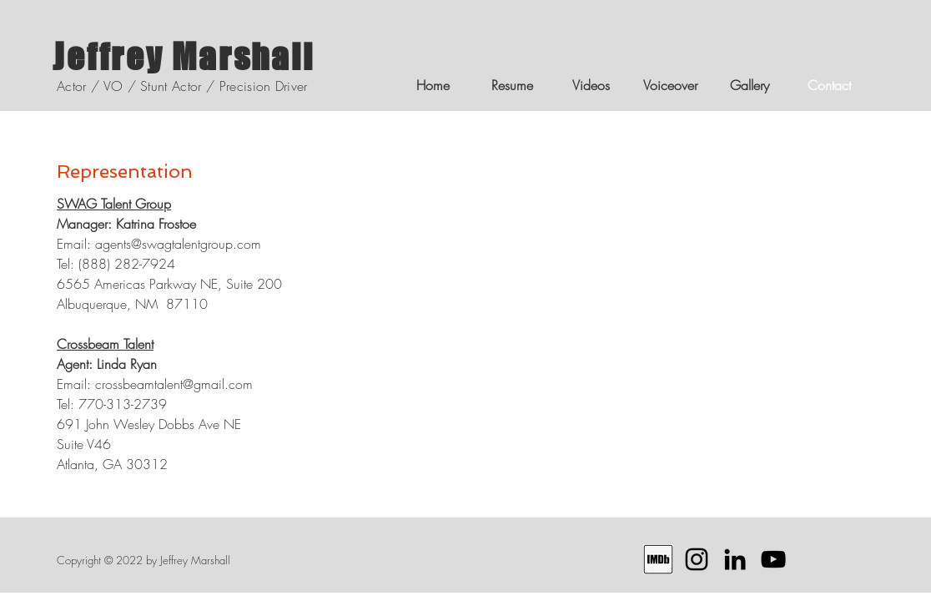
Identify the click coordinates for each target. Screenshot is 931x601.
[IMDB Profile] (658, 559)
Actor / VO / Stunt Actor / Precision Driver (182, 86)
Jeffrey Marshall (184, 57)
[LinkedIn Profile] (735, 559)
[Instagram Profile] (697, 559)
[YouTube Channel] (773, 559)
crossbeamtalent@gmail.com (174, 384)
